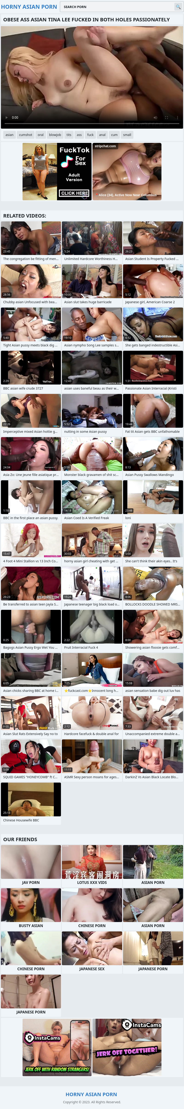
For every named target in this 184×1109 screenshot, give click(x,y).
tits (69, 135)
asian (10, 135)
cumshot (25, 135)
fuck (90, 135)
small (127, 135)
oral (40, 135)
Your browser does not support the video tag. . (92, 77)
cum (114, 135)
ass (79, 135)
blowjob (55, 135)
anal (102, 135)
